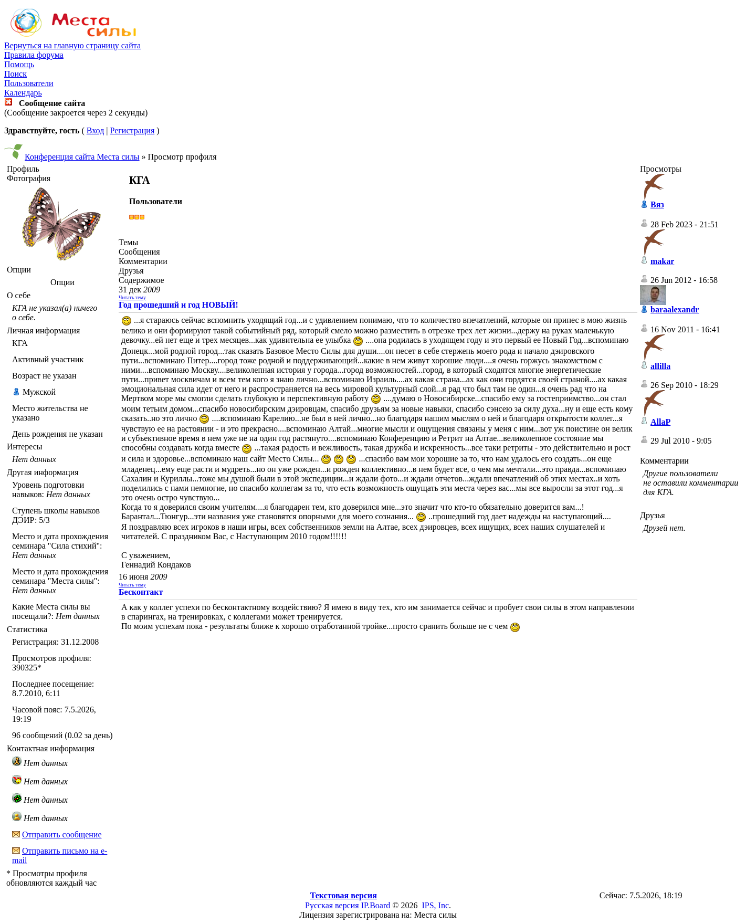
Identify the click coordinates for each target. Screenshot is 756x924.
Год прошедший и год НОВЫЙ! (178, 304)
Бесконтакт (141, 591)
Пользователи (29, 83)
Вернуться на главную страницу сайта (72, 45)
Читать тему (132, 297)
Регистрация (132, 130)
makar (662, 261)
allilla (660, 366)
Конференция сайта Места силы (82, 156)
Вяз (657, 204)
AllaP (660, 421)
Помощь (19, 64)
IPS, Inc (435, 905)
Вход (95, 130)
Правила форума (34, 54)
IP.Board (376, 905)
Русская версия (332, 905)
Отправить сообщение (62, 834)
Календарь (23, 92)
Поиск (15, 73)
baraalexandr (674, 309)
